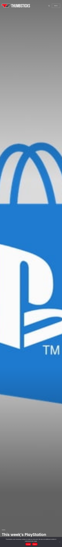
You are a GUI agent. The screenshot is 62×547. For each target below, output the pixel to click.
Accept (28, 544)
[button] (49, 5)
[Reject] (60, 542)
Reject (35, 544)
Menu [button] (56, 5)
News (3, 529)
